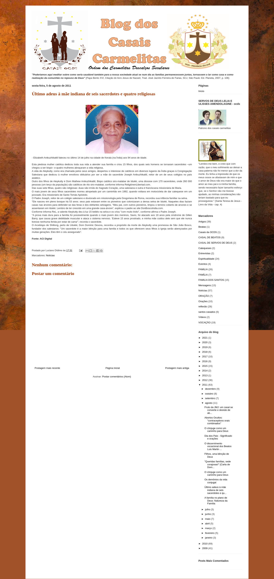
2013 (205, 375)
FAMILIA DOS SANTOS (211, 280)
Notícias (50, 255)
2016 (205, 361)
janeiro (209, 537)
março (209, 528)
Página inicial (113, 368)
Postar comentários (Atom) (116, 376)
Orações (203, 301)
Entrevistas (204, 253)
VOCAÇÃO (204, 322)
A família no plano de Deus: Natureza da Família (215, 500)
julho (208, 509)
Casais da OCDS (207, 232)
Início (201, 91)
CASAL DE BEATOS (209, 237)
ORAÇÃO (203, 296)
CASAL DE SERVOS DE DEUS (215, 242)
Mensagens (204, 285)
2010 (205, 543)
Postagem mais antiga (177, 368)
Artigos (202, 221)
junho (208, 514)
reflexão (202, 306)
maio (208, 518)
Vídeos (202, 317)
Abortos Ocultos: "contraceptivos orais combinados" (217, 420)
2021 (205, 337)
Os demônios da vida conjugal (215, 481)
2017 (205, 356)
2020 (205, 342)
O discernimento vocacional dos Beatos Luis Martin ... (217, 446)
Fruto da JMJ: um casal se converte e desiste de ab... (218, 410)
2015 (205, 366)
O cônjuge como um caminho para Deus (216, 430)
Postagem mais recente (47, 368)
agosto (209, 403)
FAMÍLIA (203, 274)
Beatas (202, 226)
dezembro (210, 388)
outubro (209, 393)
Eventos (202, 264)
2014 (205, 370)
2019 (205, 347)
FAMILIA (203, 269)
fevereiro (210, 533)
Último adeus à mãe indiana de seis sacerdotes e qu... (215, 490)
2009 (205, 548)
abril (207, 523)
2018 (205, 351)
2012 (205, 380)
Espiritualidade (206, 258)
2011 (205, 384)
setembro (210, 398)
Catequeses (204, 248)
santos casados (206, 311)
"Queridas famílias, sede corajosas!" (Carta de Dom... (217, 464)
